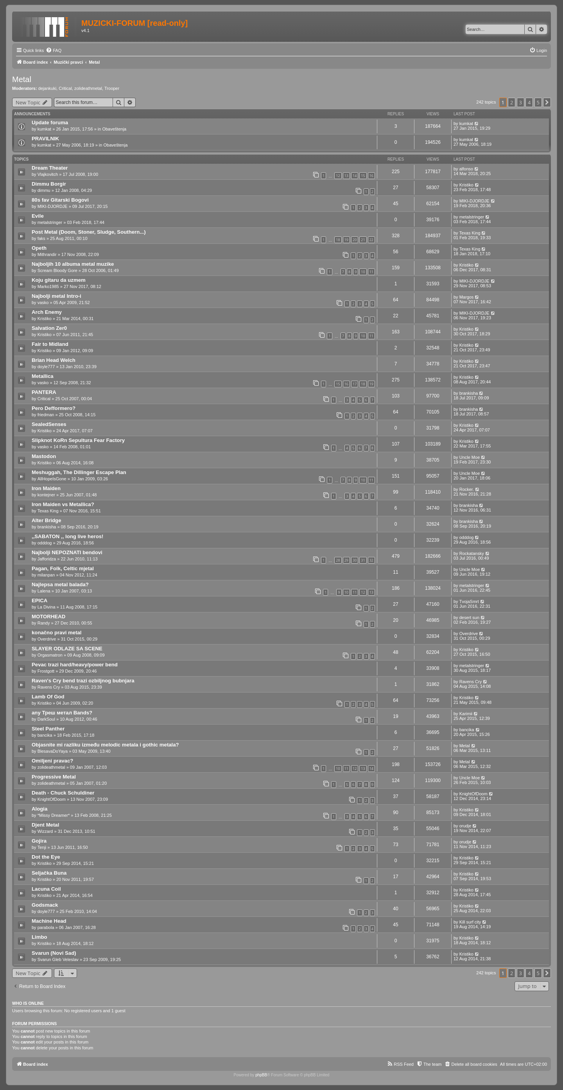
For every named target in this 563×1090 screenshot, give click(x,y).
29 (346, 560)
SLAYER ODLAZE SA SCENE (67, 648)
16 (371, 175)
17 (355, 384)
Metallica (43, 376)
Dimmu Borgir (49, 184)
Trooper (111, 88)
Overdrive (47, 639)
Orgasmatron (50, 655)
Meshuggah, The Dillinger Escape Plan (79, 472)
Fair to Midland (50, 344)
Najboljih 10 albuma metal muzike (73, 264)
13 (346, 175)
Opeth (39, 248)
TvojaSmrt (469, 601)
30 (355, 560)
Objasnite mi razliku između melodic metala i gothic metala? (105, 745)
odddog (45, 543)
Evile (38, 216)
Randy (44, 623)
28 (338, 560)
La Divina (47, 607)
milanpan (46, 575)
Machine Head (49, 921)
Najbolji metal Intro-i (56, 296)
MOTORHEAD (48, 616)
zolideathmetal (88, 88)
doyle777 (46, 366)
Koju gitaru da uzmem (59, 280)
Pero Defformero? (53, 408)
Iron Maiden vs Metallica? (63, 504)
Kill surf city (470, 922)
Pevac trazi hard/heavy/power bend (75, 665)
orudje (465, 825)
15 (363, 175)
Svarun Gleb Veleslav (58, 959)
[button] (547, 102)
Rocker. (466, 489)
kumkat (44, 129)
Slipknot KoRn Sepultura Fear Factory (78, 440)
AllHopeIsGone (52, 478)
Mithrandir (47, 254)
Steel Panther (48, 729)
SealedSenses (49, 424)
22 (371, 239)
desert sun (469, 617)
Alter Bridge (46, 520)
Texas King (470, 233)
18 (338, 239)
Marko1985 (48, 286)
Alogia (39, 809)
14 (355, 175)
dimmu (44, 190)
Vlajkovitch (48, 174)
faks (41, 238)
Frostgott (46, 671)
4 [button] (529, 102)
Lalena (44, 591)
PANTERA (44, 392)
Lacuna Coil (46, 889)
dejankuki (47, 88)
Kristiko (466, 185)
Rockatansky (471, 553)
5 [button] (538, 102)
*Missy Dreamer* (54, 815)
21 (363, 239)
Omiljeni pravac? (52, 761)
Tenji (42, 847)
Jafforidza (47, 559)
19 (346, 239)
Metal (21, 79)
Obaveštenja (114, 129)
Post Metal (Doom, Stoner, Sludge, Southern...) (89, 232)
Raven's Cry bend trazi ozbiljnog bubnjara (83, 681)
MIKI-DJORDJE (53, 206)
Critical (65, 88)
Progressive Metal (54, 777)
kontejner (46, 494)
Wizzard (45, 831)
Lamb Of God (48, 697)
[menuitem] (53, 50)
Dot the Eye (46, 857)
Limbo (39, 937)
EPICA (39, 600)
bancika (45, 735)
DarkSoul (46, 719)
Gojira (39, 841)
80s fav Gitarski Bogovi (60, 200)
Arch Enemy (47, 312)
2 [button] (511, 102)
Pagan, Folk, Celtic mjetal (63, 568)
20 (355, 239)
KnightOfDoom (52, 799)
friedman (46, 414)
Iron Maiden (46, 488)
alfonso (466, 168)
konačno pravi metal (57, 632)
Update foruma (50, 122)
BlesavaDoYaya (53, 751)
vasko (43, 302)
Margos (466, 297)
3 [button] (520, 102)
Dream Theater (50, 168)
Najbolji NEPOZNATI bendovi (67, 552)
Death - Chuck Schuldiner (63, 793)
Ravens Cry (49, 687)
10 (363, 271)
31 (363, 560)
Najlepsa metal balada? (60, 584)
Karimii (466, 713)
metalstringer (50, 222)
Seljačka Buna (49, 873)
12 (338, 175)
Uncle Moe (469, 457)
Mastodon (44, 456)
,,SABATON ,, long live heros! (67, 536)
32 (371, 560)
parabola (46, 927)
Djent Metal (45, 825)
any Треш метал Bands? (62, 713)
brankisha (468, 393)
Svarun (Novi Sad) (54, 953)
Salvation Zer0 (49, 328)
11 (371, 271)
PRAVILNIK (45, 138)
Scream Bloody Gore (57, 270)
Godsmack (45, 905)
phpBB (261, 1075)
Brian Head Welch (53, 360)
